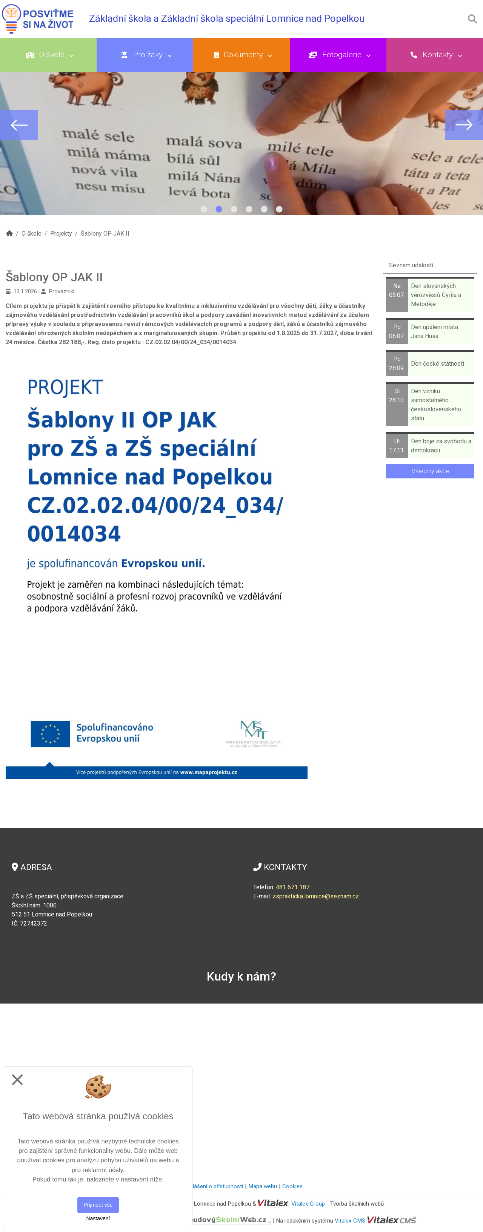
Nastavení (98, 1218)
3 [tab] (234, 209)
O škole (60, 54)
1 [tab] (204, 209)
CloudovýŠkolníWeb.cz (195, 1220)
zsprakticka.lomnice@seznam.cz (315, 896)
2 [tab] (219, 209)
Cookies (292, 1186)
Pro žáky (176, 54)
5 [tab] (264, 209)
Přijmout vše (97, 1205)
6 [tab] (279, 209)
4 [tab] (249, 209)
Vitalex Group (308, 1203)
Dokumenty (292, 54)
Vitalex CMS (350, 1220)
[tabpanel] (241, 124)
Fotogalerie (408, 54)
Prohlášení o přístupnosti (212, 1186)
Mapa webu (262, 1186)
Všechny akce (430, 471)
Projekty (61, 233)
